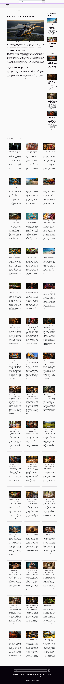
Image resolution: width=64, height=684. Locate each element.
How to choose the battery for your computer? (32, 396)
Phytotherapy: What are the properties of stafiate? (49, 607)
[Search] (30, 1)
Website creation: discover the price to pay (32, 466)
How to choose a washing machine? (49, 500)
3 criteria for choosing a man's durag (32, 326)
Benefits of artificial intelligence (15, 571)
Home (7, 10)
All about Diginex (49, 291)
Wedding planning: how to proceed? (52, 101)
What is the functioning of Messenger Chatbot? (15, 535)
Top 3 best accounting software (32, 535)
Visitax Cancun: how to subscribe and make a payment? (52, 26)
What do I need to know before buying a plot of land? (49, 431)
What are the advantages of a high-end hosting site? (52, 83)
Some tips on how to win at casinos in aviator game (14, 222)
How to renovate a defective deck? (32, 500)
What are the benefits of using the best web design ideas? (52, 64)
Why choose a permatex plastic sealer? (52, 45)
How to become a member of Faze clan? (32, 291)
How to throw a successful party (32, 430)
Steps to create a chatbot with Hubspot (14, 186)
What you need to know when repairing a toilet (14, 466)
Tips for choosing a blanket (49, 186)
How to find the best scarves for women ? (49, 221)
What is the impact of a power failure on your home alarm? (49, 466)
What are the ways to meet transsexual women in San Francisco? (52, 120)
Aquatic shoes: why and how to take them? (14, 256)
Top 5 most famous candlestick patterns (49, 361)
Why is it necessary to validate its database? (14, 395)
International (31, 675)
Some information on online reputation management (32, 222)
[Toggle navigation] (7, 5)
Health (23, 675)
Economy (15, 675)
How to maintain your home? (49, 395)
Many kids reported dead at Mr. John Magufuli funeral (49, 640)
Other (11, 10)
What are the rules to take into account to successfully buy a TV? (32, 572)
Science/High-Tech (40, 675)
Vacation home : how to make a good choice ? (32, 187)
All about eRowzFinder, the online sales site (49, 326)
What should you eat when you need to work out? (14, 501)
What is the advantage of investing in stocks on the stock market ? (32, 607)
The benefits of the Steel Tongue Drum (15, 291)
